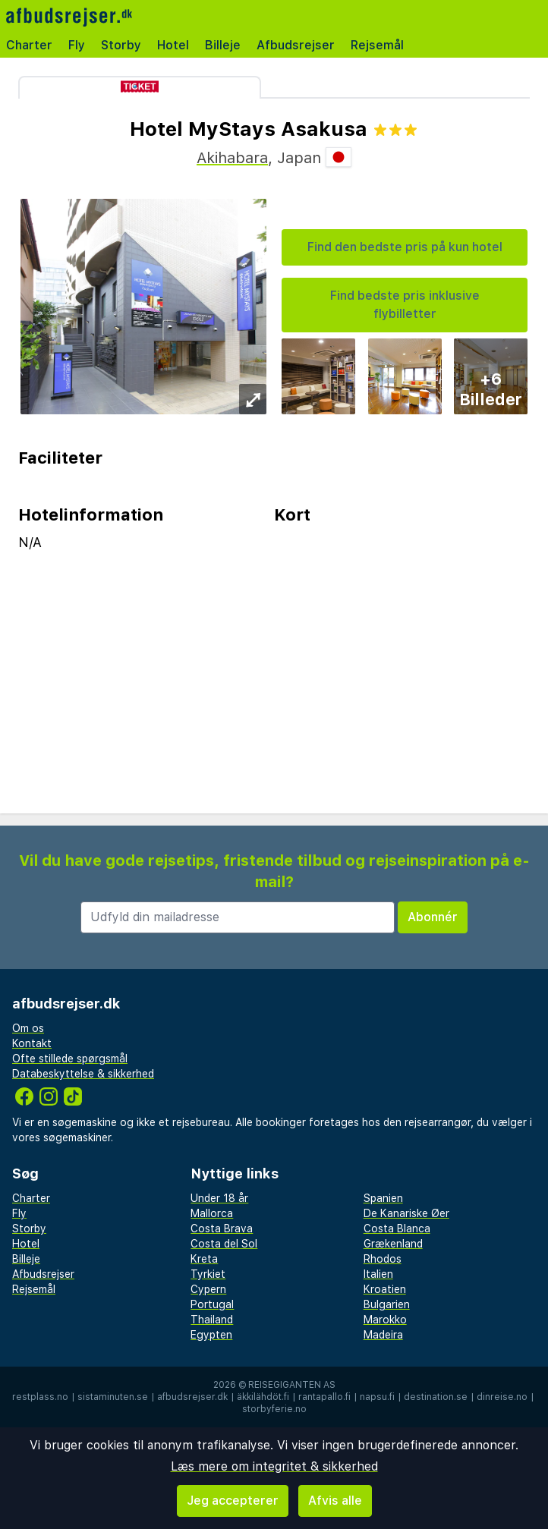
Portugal (212, 1304)
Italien (378, 1274)
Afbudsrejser (296, 45)
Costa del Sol (224, 1244)
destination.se (436, 1397)
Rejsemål (377, 45)
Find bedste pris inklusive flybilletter (405, 304)
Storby (121, 45)
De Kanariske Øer (406, 1213)
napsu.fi (377, 1397)
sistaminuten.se (112, 1397)
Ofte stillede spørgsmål (70, 1058)
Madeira (383, 1335)
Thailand (212, 1319)
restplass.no (40, 1397)
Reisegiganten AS (291, 1385)
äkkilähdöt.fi (263, 1397)
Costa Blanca (397, 1228)
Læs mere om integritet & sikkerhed (274, 1466)
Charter (29, 45)
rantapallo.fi (324, 1397)
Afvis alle (335, 1500)
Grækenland (393, 1244)
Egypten (211, 1335)
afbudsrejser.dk (192, 1397)
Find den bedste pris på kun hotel (404, 247)
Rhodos (383, 1259)
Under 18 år (219, 1198)
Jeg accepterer (233, 1500)
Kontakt (32, 1043)
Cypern (208, 1289)
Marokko (385, 1319)
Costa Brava (222, 1228)
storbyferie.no (274, 1409)
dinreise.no (502, 1397)
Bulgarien (387, 1304)
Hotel (173, 45)
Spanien (383, 1198)
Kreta (204, 1259)
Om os (28, 1028)
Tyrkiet (208, 1274)
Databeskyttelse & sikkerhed (83, 1074)
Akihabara (232, 158)
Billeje (223, 45)
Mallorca (212, 1213)
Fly (76, 45)
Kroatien (385, 1289)
